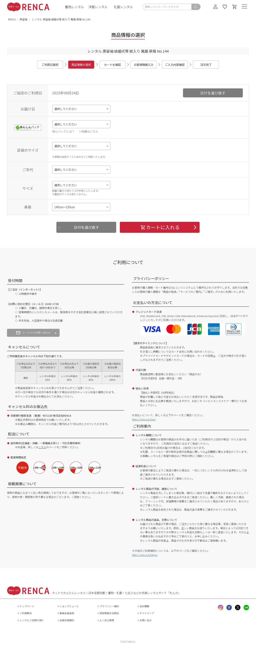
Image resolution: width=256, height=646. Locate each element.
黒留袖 (24, 19)
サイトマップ (145, 613)
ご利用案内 (24, 613)
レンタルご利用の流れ (30, 620)
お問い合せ (144, 620)
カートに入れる (160, 227)
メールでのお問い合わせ (33, 332)
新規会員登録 (65, 613)
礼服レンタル (123, 6)
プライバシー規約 (108, 606)
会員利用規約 (65, 620)
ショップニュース (68, 606)
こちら (42, 447)
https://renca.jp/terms (144, 555)
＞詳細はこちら (88, 131)
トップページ (25, 606)
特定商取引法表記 (108, 613)
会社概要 (143, 606)
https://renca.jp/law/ (144, 419)
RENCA (12, 19)
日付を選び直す (212, 92)
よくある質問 (105, 620)
